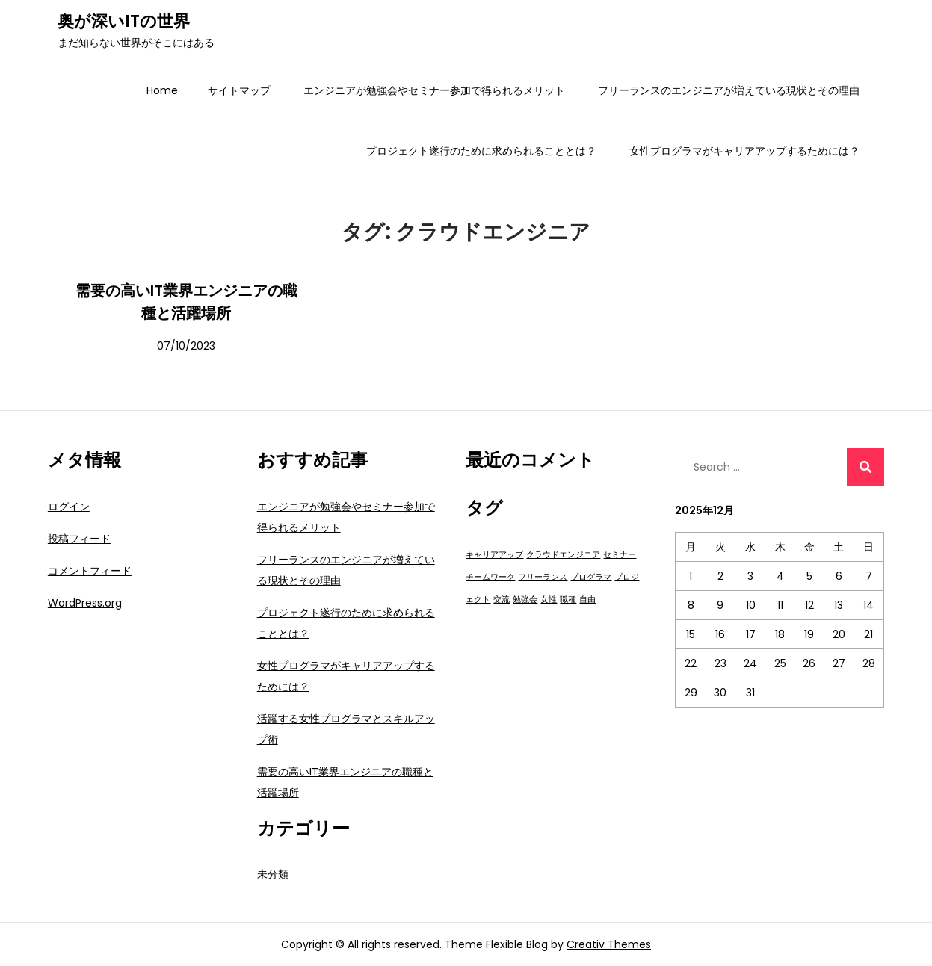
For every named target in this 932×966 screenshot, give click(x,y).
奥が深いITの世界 (124, 21)
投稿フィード (79, 538)
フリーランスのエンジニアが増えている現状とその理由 (729, 90)
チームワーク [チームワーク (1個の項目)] (490, 577)
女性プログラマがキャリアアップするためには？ (744, 150)
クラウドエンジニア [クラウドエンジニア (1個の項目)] (563, 554)
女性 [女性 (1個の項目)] (548, 599)
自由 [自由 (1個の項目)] (587, 599)
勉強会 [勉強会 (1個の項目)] (525, 599)
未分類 (272, 874)
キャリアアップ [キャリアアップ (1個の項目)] (494, 554)
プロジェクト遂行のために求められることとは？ (481, 150)
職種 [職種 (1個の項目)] (568, 599)
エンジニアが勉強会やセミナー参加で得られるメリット (434, 90)
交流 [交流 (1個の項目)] (501, 599)
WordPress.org (85, 602)
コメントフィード (90, 570)
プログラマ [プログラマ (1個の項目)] (590, 577)
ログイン (69, 506)
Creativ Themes (609, 944)
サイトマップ (239, 90)
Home (162, 90)
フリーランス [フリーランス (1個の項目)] (542, 577)
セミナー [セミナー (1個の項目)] (619, 554)
